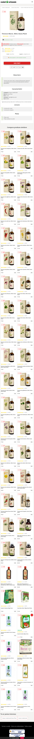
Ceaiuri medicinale (6, 7)
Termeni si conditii (6, 726)
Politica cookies (28, 726)
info (15, 151)
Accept (22, 738)
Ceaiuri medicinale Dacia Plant (27, 7)
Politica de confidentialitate (17, 726)
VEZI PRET (17, 63)
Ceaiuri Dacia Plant (15, 7)
